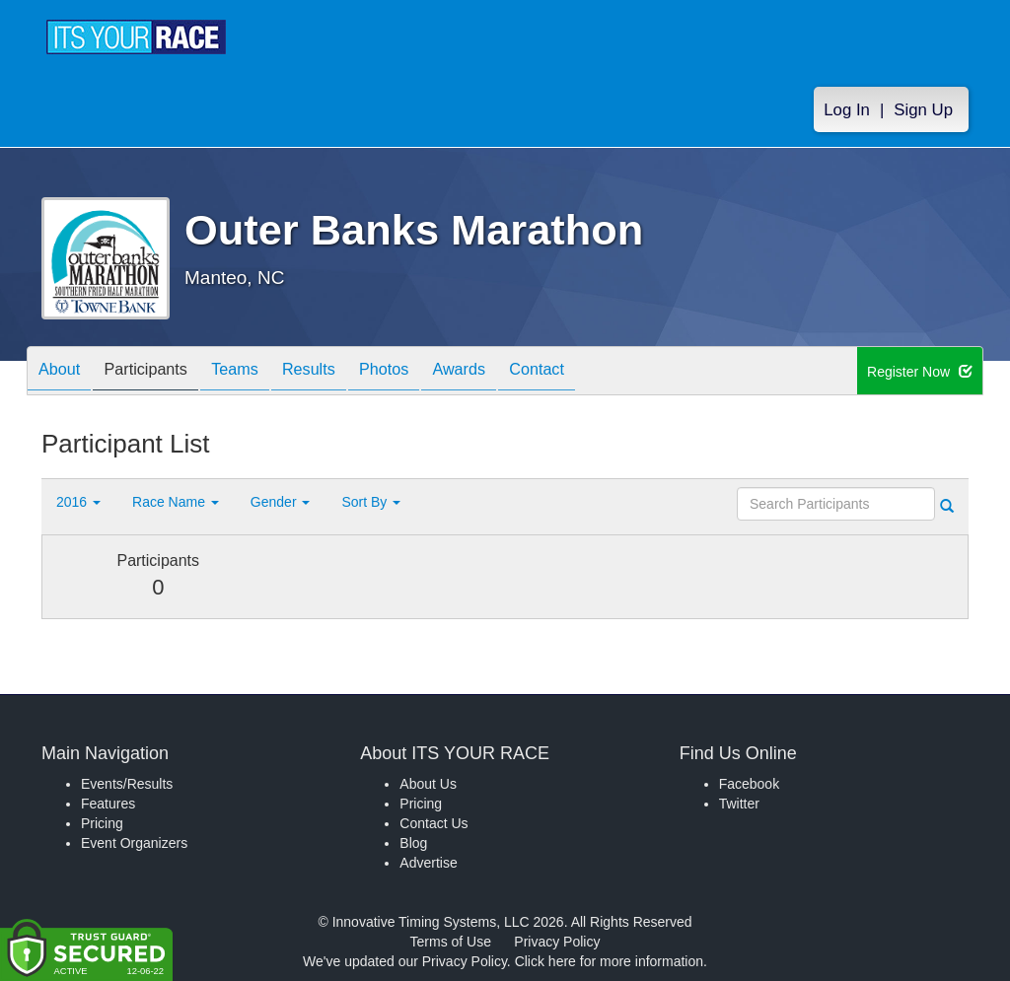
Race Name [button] (175, 502)
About (64, 372)
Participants (160, 372)
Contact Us (433, 823)
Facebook (749, 784)
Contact (600, 372)
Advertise (428, 863)
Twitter (739, 803)
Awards (513, 372)
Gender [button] (281, 502)
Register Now (920, 372)
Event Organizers (134, 843)
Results (343, 372)
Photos (428, 372)
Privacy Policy (557, 941)
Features (108, 803)
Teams (260, 372)
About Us (428, 784)
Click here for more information (609, 961)
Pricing (102, 823)
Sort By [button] (370, 502)
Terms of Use (450, 941)
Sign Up (923, 110)
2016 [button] (78, 502)
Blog (413, 843)
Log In (847, 110)
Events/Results (127, 784)
